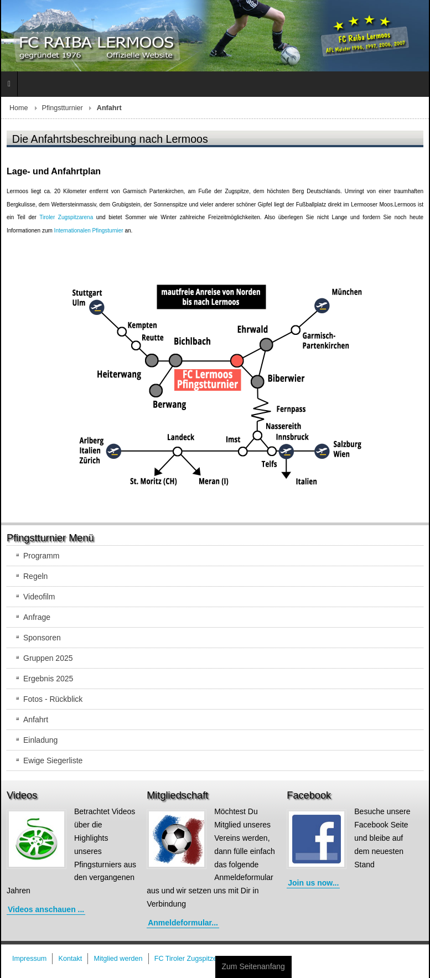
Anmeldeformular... (183, 922)
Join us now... (313, 882)
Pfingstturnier (62, 108)
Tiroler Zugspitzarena (66, 217)
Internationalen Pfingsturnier (88, 230)
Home (18, 108)
